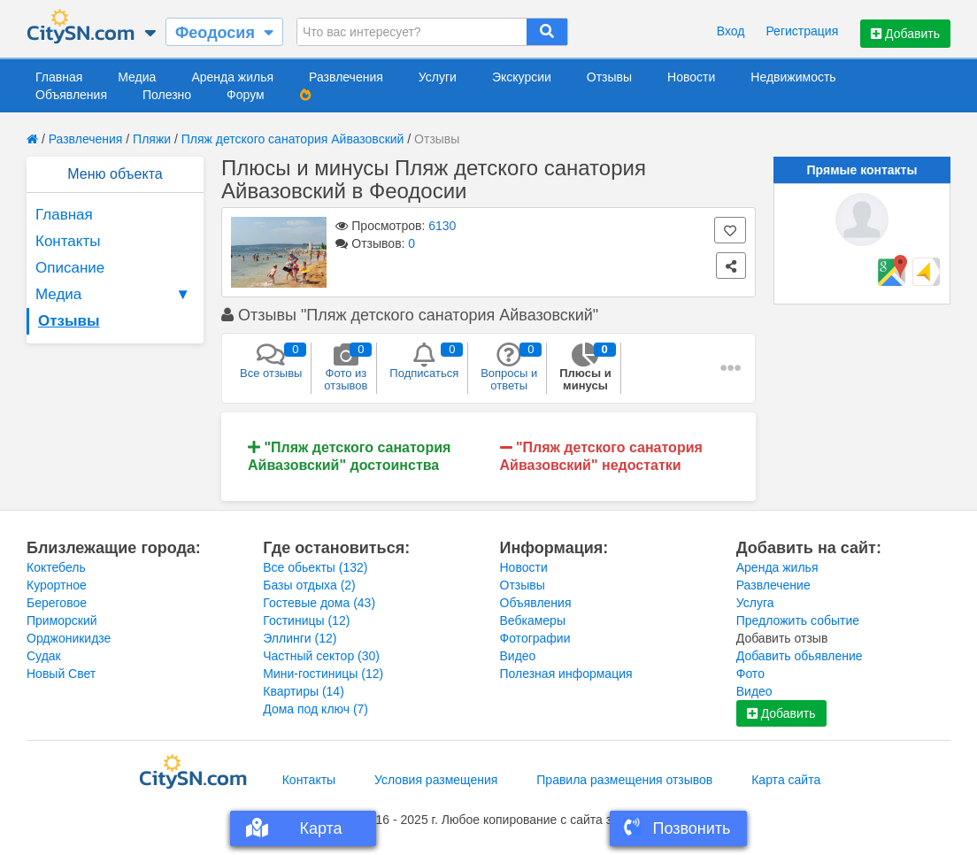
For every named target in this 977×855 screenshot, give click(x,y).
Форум (246, 95)
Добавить (905, 34)
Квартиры (303, 691)
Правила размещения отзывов (624, 780)
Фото (750, 673)
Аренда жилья (232, 77)
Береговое (57, 603)
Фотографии (535, 638)
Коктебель (56, 567)
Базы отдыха (309, 585)
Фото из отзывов (345, 367)
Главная (58, 77)
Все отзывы (271, 361)
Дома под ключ (315, 709)
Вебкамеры (532, 620)
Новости (691, 77)
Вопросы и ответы (509, 367)
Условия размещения (435, 780)
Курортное (57, 585)
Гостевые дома (319, 603)
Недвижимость (792, 77)
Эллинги (299, 638)
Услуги (438, 77)
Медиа (137, 77)
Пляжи (152, 139)
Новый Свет (61, 673)
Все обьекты (315, 567)
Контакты (67, 241)
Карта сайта (785, 780)
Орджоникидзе (69, 638)
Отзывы (609, 77)
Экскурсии (521, 77)
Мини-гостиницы (323, 673)
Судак (44, 656)
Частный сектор (321, 656)
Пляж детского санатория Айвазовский (292, 139)
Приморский (62, 620)
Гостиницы (306, 620)
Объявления (71, 95)
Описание (69, 267)
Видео (518, 656)
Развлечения (346, 77)
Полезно (166, 95)
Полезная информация (566, 673)
